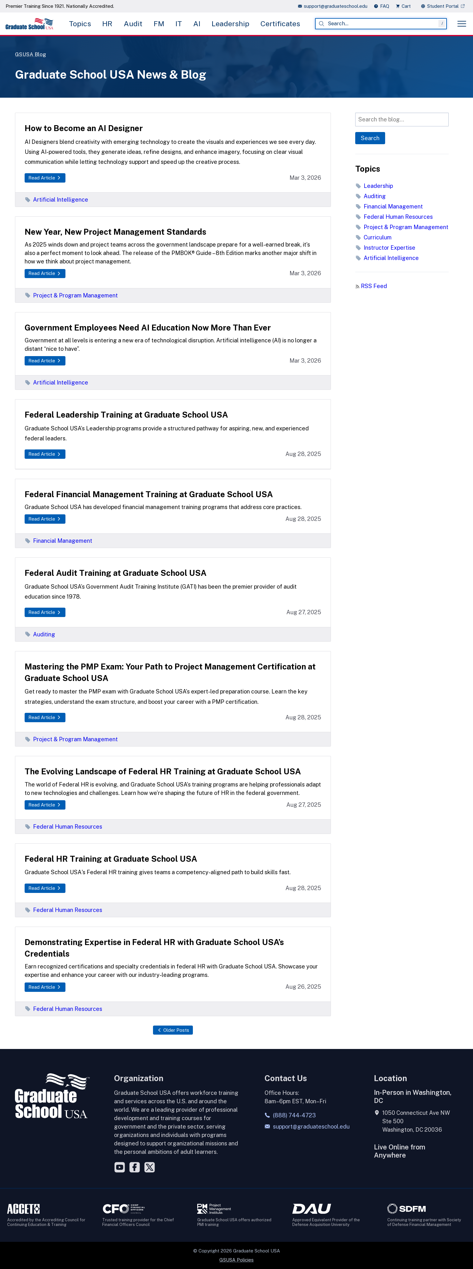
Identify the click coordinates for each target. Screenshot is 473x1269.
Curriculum (373, 237)
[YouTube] (119, 1167)
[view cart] (405, 6)
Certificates (280, 23)
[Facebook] (134, 1167)
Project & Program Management (71, 295)
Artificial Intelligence (56, 199)
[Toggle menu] (461, 23)
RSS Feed (374, 286)
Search (370, 138)
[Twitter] (149, 1167)
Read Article (45, 177)
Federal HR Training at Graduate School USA (111, 859)
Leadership (230, 23)
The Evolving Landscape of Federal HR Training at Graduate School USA (163, 771)
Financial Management (58, 540)
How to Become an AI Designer (84, 128)
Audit (133, 23)
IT (178, 23)
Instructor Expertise (385, 247)
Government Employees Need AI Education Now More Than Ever (148, 327)
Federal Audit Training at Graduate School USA (116, 573)
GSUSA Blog (31, 54)
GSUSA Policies (236, 1259)
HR (107, 23)
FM (159, 23)
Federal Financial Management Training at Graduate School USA (149, 494)
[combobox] (381, 23)
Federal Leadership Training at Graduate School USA (126, 414)
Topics (80, 23)
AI (196, 23)
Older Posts (173, 1030)
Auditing (40, 634)
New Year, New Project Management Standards (115, 232)
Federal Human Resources (63, 826)
